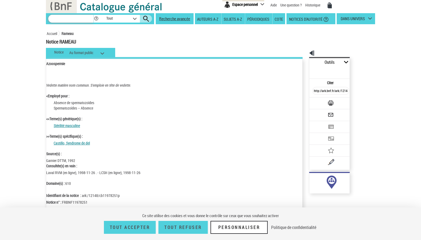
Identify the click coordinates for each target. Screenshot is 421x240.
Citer (307, 70)
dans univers (353, 20)
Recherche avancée (174, 18)
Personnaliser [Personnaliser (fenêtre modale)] (239, 227)
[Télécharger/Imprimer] (317, 91)
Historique (313, 5)
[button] (96, 19)
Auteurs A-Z (207, 19)
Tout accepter (130, 227)
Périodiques (258, 19)
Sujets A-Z (233, 19)
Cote (279, 19)
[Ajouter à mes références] (319, 133)
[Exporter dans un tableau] (319, 112)
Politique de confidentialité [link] (293, 227)
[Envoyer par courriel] (316, 101)
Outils (303, 62)
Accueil (52, 33)
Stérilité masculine (67, 125)
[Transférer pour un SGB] (318, 122)
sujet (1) (310, 179)
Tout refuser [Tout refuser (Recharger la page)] (183, 227)
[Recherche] (70, 19)
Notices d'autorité (305, 19)
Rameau (67, 33)
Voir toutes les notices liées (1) (323, 190)
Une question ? (291, 5)
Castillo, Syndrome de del (72, 143)
